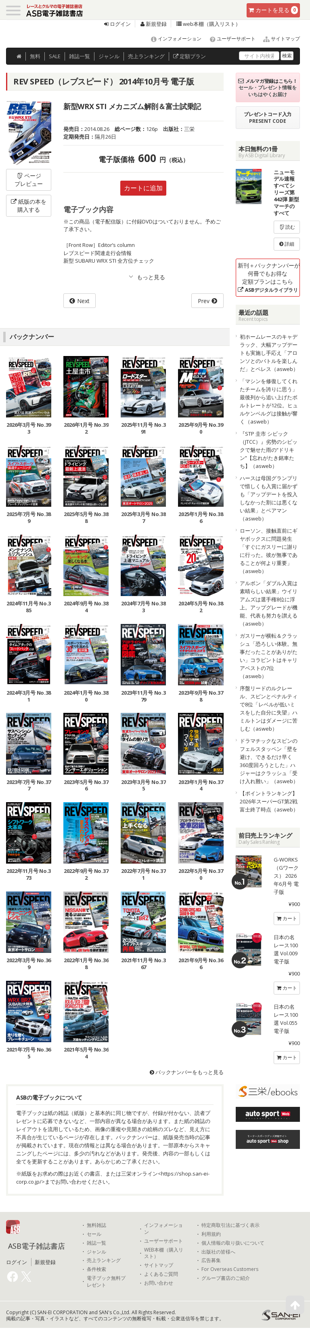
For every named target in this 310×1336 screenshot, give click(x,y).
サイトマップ (278, 38)
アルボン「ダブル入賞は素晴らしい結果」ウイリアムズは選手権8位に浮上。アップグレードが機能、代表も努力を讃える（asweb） (268, 603)
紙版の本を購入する (28, 205)
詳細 (286, 243)
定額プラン (189, 56)
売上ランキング (104, 1260)
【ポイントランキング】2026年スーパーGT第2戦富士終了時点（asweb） (269, 801)
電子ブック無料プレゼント (106, 1281)
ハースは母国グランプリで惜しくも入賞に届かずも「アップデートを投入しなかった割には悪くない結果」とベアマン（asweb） (268, 498)
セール (94, 1234)
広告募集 (211, 1260)
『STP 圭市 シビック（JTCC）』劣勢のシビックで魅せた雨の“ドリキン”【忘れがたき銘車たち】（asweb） (268, 450)
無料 (35, 56)
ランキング (146, 56)
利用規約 (211, 1234)
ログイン (117, 23)
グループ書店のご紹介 (225, 1278)
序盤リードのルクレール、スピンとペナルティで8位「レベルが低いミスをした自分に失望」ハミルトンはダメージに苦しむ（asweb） (268, 708)
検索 (287, 55)
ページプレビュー (29, 180)
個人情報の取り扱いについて (232, 1243)
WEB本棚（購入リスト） (163, 1253)
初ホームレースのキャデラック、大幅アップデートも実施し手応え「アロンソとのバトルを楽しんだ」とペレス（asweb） (269, 353)
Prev (203, 301)
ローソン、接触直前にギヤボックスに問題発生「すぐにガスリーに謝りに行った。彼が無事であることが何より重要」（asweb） (268, 551)
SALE (55, 56)
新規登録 (153, 23)
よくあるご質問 (161, 1274)
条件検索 (96, 1269)
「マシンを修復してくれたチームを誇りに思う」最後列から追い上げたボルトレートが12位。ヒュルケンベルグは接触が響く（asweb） (269, 401)
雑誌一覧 (96, 1243)
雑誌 (79, 56)
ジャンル (108, 56)
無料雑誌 (96, 1225)
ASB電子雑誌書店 (36, 1246)
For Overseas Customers (229, 1269)
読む (287, 226)
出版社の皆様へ (218, 1252)
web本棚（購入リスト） (208, 23)
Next (83, 301)
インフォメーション (172, 38)
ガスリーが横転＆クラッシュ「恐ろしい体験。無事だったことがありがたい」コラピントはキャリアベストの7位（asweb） (268, 656)
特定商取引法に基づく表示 (230, 1225)
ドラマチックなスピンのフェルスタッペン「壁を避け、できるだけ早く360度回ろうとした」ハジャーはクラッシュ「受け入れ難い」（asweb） (269, 761)
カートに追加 (143, 187)
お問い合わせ (158, 1283)
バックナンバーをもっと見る (187, 1072)
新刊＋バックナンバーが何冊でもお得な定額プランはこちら (269, 277)
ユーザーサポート (229, 38)
